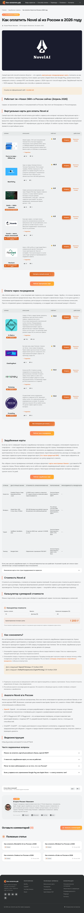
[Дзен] (16, 894)
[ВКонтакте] (9, 894)
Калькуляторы (47, 889)
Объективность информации (71, 888)
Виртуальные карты (49, 884)
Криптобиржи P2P (49, 892)
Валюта (32, 611)
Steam (25, 892)
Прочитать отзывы (76, 140)
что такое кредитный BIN (49, 455)
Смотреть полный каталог (42, 274)
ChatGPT (26, 886)
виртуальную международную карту (55, 75)
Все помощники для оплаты (42, 424)
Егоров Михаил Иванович (23, 802)
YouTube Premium (28, 889)
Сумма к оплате (8, 611)
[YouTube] (12, 894)
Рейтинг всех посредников (42, 433)
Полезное (63, 2)
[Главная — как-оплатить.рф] (12, 2)
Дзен (52, 815)
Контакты (71, 2)
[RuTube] (5, 897)
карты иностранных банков (59, 463)
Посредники (47, 886)
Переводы (55, 2)
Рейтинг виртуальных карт (42, 283)
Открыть (66, 140)
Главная (4, 10)
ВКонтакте (34, 815)
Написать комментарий (71, 828)
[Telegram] (5, 894)
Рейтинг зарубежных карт (42, 477)
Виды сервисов (31, 2)
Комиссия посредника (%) (63, 611)
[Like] (25, 156)
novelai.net (30, 90)
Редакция (66, 894)
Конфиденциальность (69, 891)
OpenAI (6, 709)
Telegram (25, 815)
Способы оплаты (44, 2)
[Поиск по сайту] (80, 2)
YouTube (44, 815)
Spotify (26, 884)
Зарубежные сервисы (14, 10)
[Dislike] (31, 156)
